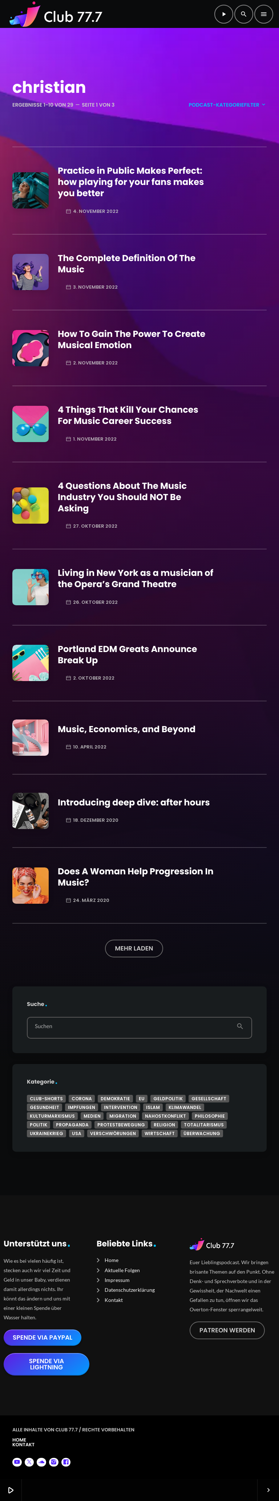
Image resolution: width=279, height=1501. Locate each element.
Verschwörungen (113, 1133)
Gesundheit (44, 1107)
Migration (122, 1116)
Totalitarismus (204, 1125)
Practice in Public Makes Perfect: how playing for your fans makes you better (131, 182)
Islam (153, 1107)
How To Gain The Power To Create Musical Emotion (131, 339)
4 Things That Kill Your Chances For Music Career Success (128, 415)
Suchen (43, 1026)
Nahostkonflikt (165, 1116)
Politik (38, 1125)
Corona (82, 1099)
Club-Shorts (46, 1099)
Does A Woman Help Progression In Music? (136, 877)
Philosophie (210, 1116)
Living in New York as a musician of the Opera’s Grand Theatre (135, 578)
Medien (92, 1116)
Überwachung (201, 1133)
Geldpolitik (168, 1099)
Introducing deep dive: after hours (134, 803)
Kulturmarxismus (52, 1116)
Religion (164, 1125)
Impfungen (81, 1107)
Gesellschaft (208, 1099)
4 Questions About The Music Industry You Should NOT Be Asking (122, 497)
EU (142, 1099)
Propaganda (72, 1125)
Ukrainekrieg (46, 1133)
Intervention (120, 1107)
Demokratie (115, 1099)
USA (76, 1133)
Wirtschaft (160, 1133)
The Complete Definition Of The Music (126, 264)
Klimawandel (185, 1107)
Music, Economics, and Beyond (126, 729)
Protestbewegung (121, 1125)
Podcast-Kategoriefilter (228, 104)
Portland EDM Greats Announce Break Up (127, 655)
